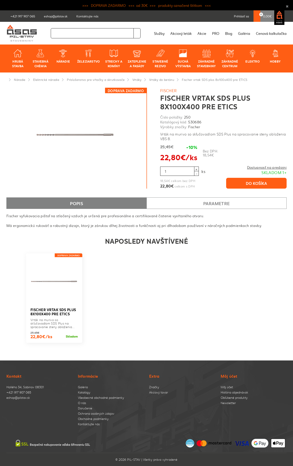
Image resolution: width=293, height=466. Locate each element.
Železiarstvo (88, 56)
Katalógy (84, 392)
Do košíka (256, 183)
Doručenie (85, 408)
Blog (228, 33)
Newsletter (228, 403)
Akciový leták (181, 33)
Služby (159, 33)
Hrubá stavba (17, 58)
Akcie (201, 33)
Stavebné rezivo (160, 58)
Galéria (244, 33)
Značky (154, 387)
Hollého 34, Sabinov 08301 (25, 387)
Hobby (275, 56)
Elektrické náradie (46, 79)
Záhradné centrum (230, 58)
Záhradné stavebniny (206, 58)
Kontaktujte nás (89, 424)
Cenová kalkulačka (271, 33)
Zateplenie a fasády (137, 58)
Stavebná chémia (40, 58)
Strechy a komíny (113, 58)
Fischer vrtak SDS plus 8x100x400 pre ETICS (214, 79)
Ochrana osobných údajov (96, 413)
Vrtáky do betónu (161, 79)
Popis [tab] (76, 203)
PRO (215, 33)
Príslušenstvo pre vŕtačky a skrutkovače (96, 79)
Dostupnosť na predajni (267, 167)
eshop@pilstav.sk (18, 397)
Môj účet (227, 387)
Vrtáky (137, 79)
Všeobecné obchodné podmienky (101, 397)
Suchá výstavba (183, 58)
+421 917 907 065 (18, 392)
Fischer (168, 90)
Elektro (252, 56)
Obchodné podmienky (93, 419)
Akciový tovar (158, 392)
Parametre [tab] (216, 203)
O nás (82, 403)
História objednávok (234, 392)
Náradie (63, 56)
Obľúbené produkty (234, 397)
